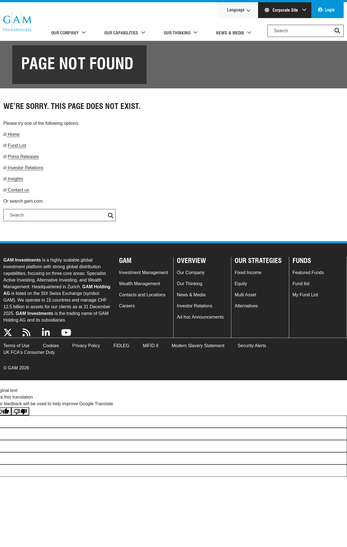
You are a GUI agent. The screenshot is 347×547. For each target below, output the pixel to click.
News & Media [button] (230, 33)
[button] (337, 31)
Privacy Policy (86, 345)
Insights (15, 178)
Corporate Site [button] (282, 10)
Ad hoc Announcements (200, 317)
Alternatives (246, 306)
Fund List (17, 145)
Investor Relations (25, 167)
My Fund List (305, 294)
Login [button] (330, 10)
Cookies (51, 345)
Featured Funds (308, 272)
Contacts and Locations (142, 294)
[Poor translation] (20, 411)
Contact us (18, 190)
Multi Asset (245, 294)
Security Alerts (252, 345)
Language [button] (236, 10)
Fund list (301, 283)
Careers (127, 306)
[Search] (305, 31)
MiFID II (150, 345)
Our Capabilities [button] (121, 33)
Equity (241, 283)
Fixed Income (248, 272)
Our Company (191, 272)
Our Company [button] (65, 33)
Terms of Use (16, 345)
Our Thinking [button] (177, 33)
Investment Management (143, 272)
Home (13, 134)
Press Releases (23, 156)
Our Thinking (189, 283)
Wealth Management (139, 283)
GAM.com (17, 21)
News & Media (191, 294)
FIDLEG (121, 345)
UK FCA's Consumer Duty (29, 352)
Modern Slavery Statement (198, 345)
